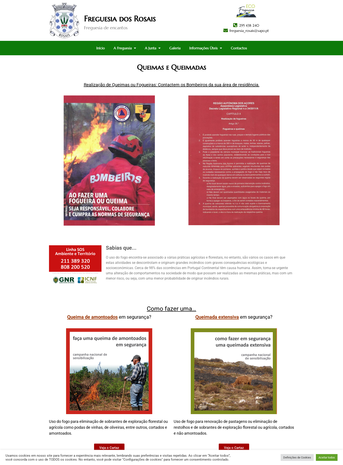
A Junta (153, 48)
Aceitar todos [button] (326, 457)
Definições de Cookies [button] (297, 457)
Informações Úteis (205, 48)
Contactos (239, 48)
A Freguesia (125, 48)
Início (100, 48)
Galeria (174, 48)
